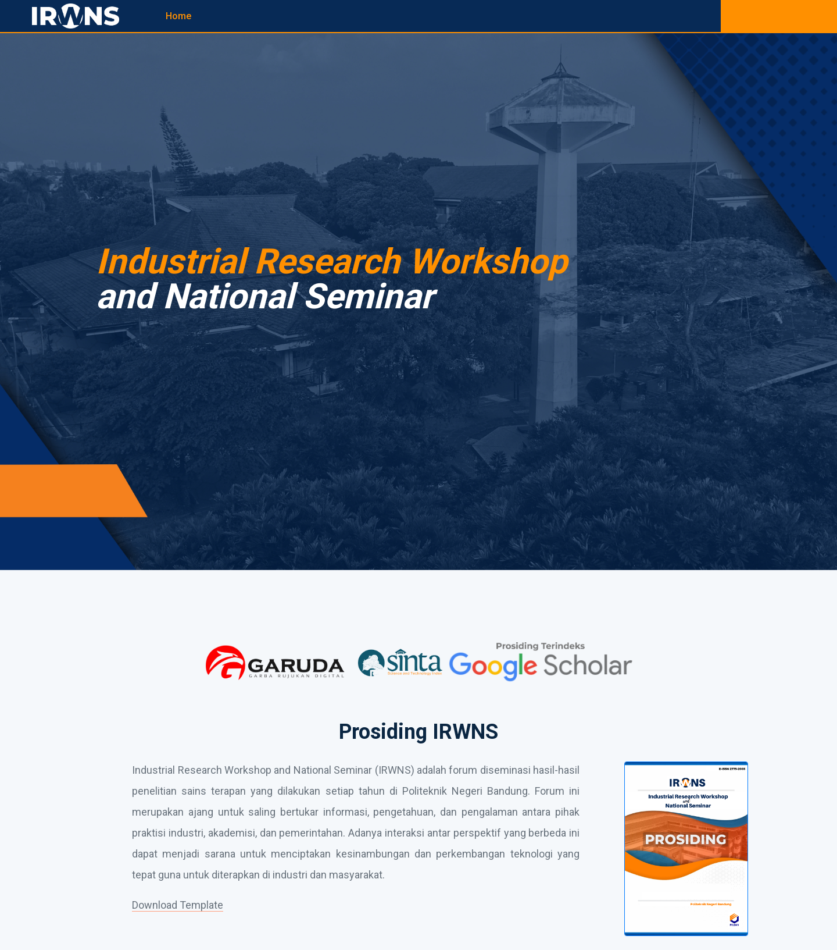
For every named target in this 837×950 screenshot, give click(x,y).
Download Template (177, 905)
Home (178, 16)
